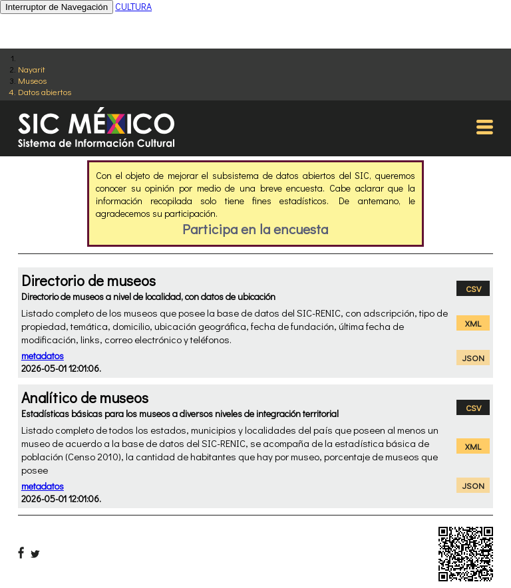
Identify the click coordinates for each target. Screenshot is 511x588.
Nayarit (31, 68)
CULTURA (133, 6)
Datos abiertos (44, 91)
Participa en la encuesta (255, 229)
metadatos (42, 355)
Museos (32, 80)
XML (473, 323)
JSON (473, 357)
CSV (473, 288)
